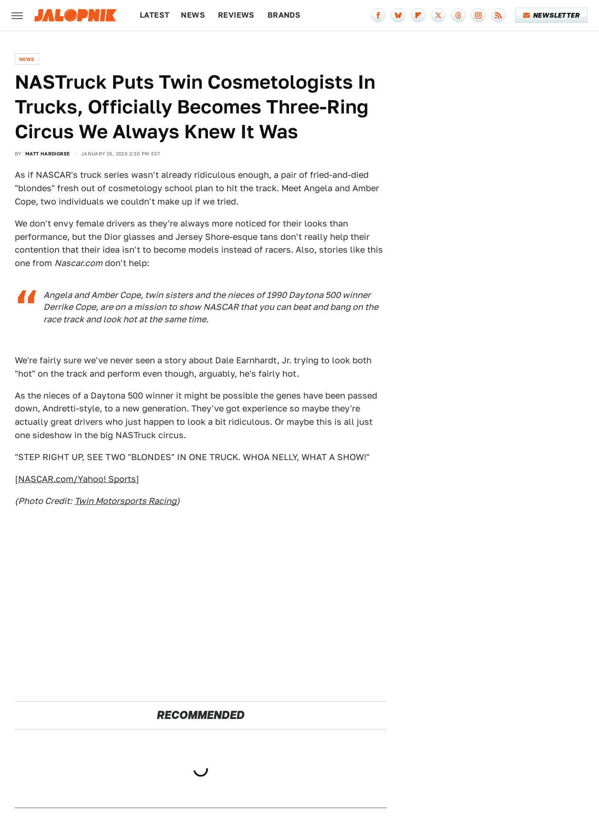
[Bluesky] (398, 15)
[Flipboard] (418, 15)
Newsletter (551, 15)
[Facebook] (378, 15)
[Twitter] (438, 15)
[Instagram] (478, 15)
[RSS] (498, 15)
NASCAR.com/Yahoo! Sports (77, 479)
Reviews (236, 15)
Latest (154, 15)
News (193, 15)
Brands (284, 15)
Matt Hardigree (47, 153)
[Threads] (458, 15)
